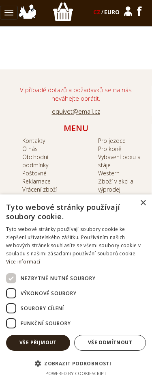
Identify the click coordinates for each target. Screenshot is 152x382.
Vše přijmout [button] (38, 342)
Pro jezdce (112, 141)
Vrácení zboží (39, 189)
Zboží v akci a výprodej (115, 185)
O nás (30, 149)
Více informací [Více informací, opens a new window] (23, 261)
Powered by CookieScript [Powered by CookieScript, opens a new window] (76, 373)
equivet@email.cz (76, 111)
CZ (97, 12)
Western (109, 173)
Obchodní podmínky (35, 161)
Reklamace (36, 181)
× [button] (143, 203)
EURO (112, 12)
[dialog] (76, 288)
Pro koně (110, 149)
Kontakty (33, 141)
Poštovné (34, 173)
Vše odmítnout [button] (110, 342)
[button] (76, 363)
